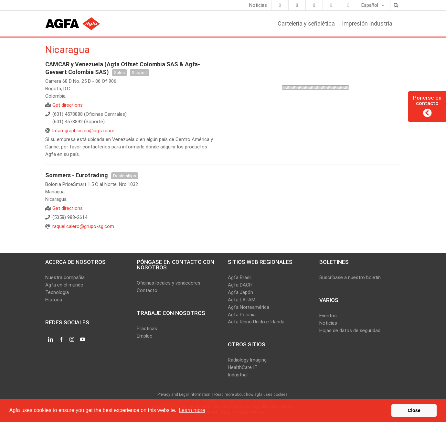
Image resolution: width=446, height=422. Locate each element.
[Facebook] (61, 339)
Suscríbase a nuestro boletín (350, 277)
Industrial (238, 375)
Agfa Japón (240, 292)
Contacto (147, 290)
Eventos (328, 316)
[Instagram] (72, 339)
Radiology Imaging (247, 360)
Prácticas (147, 328)
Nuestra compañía (65, 277)
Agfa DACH (240, 285)
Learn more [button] (192, 410)
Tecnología (57, 292)
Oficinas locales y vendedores (168, 283)
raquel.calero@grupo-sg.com (83, 226)
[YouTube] (82, 339)
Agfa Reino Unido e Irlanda (256, 322)
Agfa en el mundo (64, 285)
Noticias (328, 323)
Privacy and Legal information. (184, 394)
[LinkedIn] (50, 339)
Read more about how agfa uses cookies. (251, 394)
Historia (53, 300)
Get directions (67, 105)
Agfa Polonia (242, 315)
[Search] (395, 5)
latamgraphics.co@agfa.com (83, 131)
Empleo (145, 336)
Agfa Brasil (239, 277)
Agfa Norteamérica (248, 307)
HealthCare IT (243, 367)
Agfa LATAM (241, 300)
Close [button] (414, 410)
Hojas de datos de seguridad (349, 330)
